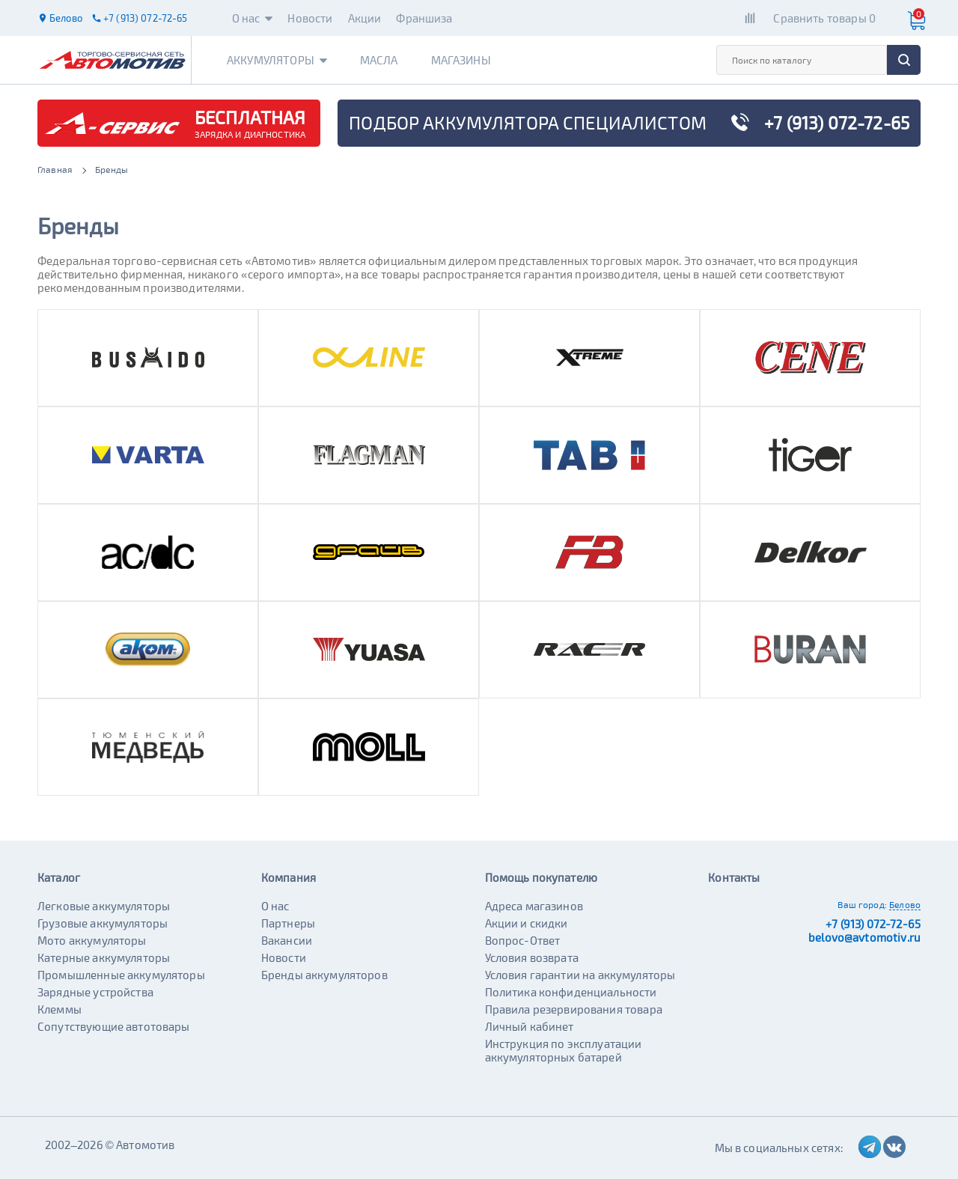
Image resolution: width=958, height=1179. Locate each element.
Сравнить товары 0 (824, 18)
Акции (365, 18)
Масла (379, 60)
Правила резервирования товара (573, 1009)
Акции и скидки (526, 923)
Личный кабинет (529, 1026)
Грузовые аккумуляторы (102, 923)
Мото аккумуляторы (92, 940)
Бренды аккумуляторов (324, 974)
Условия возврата (532, 957)
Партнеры (288, 923)
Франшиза (424, 18)
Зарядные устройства (95, 992)
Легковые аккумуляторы (103, 906)
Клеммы (59, 1009)
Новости (309, 18)
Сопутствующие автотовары (113, 1026)
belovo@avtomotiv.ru (864, 937)
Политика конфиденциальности (571, 992)
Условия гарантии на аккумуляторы (580, 974)
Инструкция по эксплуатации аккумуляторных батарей (563, 1050)
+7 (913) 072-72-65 (873, 923)
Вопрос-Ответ (523, 940)
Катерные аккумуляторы (103, 957)
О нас (252, 18)
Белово (905, 904)
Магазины (461, 60)
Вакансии (286, 940)
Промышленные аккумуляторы (121, 974)
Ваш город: (862, 904)
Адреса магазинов (534, 906)
